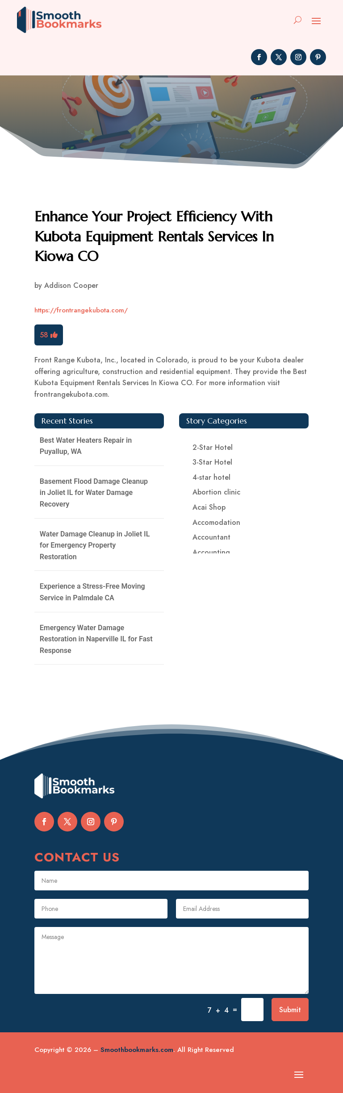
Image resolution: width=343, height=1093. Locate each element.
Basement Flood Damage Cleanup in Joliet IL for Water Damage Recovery (94, 492)
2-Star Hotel (212, 447)
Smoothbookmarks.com (136, 1050)
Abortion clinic (216, 492)
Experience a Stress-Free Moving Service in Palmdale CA (92, 592)
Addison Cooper (71, 285)
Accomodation (216, 522)
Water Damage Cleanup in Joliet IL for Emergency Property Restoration (95, 545)
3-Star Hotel (212, 462)
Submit (290, 1010)
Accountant (211, 537)
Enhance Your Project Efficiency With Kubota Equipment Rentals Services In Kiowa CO (154, 237)
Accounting (211, 552)
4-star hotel (211, 477)
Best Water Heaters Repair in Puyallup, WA (86, 446)
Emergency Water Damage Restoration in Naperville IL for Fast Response (96, 639)
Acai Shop (209, 507)
